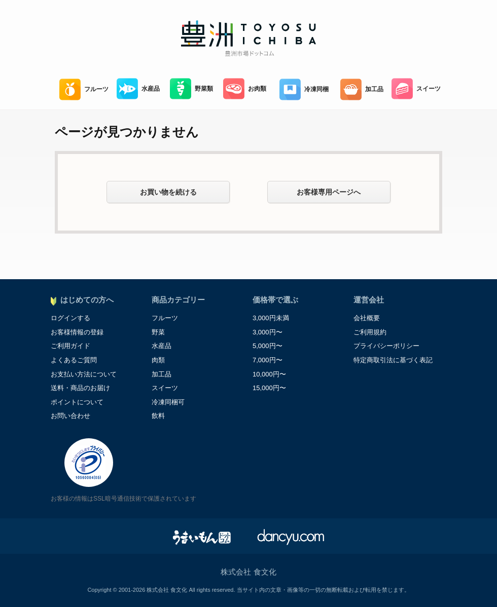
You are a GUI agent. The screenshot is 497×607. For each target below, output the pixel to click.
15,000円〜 (269, 388)
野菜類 (191, 89)
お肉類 (244, 89)
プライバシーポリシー (386, 346)
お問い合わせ (70, 416)
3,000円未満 (271, 318)
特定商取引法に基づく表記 (393, 360)
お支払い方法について (84, 374)
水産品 (138, 89)
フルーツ (84, 89)
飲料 (158, 416)
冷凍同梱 (304, 89)
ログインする (70, 318)
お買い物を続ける (168, 192)
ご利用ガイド (70, 346)
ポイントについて (77, 402)
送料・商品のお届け (80, 388)
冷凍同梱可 (168, 402)
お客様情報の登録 (77, 332)
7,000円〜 (267, 360)
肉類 (158, 360)
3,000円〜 (267, 332)
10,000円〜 (269, 374)
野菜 (158, 332)
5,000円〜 (267, 346)
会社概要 (366, 318)
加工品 (361, 89)
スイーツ (416, 89)
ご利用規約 (369, 332)
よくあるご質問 (74, 360)
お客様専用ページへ (329, 192)
